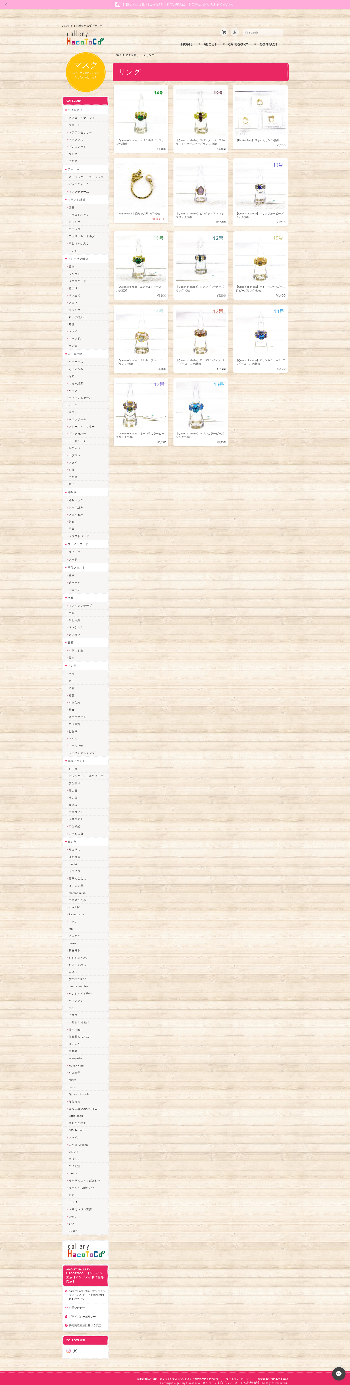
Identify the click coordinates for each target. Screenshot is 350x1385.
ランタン (74, 269)
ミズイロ (74, 866)
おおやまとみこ (79, 953)
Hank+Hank (76, 1061)
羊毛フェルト (76, 563)
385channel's (78, 1125)
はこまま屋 (76, 881)
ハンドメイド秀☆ (80, 989)
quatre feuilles (78, 982)
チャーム (73, 164)
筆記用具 (74, 615)
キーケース (76, 357)
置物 (72, 262)
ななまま (74, 1097)
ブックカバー (77, 429)
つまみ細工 (76, 378)
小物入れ (74, 698)
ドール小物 (76, 741)
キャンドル (76, 334)
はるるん (74, 1039)
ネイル (73, 734)
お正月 (73, 764)
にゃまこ (74, 931)
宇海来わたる (77, 895)
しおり (73, 726)
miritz (72, 1075)
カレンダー (76, 217)
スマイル (74, 1132)
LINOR (73, 1147)
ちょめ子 (74, 1068)
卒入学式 (74, 822)
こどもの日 (76, 829)
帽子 (72, 479)
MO (71, 924)
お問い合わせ (77, 1303)
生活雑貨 (74, 719)
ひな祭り (74, 778)
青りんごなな (77, 874)
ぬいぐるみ (76, 364)
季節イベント (76, 756)
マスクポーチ (77, 414)
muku (72, 938)
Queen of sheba (79, 1089)
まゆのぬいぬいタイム (83, 1104)
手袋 (72, 524)
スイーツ (74, 547)
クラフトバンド (79, 531)
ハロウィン (76, 807)
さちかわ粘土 (77, 1118)
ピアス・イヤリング (82, 113)
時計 (72, 319)
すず (72, 1190)
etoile (72, 1212)
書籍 (71, 638)
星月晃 (73, 1046)
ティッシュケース (80, 393)
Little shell (76, 1111)
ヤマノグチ (76, 996)
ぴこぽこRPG (78, 974)
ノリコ (73, 1010)
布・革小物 (75, 349)
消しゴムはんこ (79, 239)
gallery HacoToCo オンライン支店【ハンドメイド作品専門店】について (87, 1290)
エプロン (74, 450)
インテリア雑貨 (78, 254)
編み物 (72, 487)
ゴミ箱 (73, 341)
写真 (72, 705)
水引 (72, 669)
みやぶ (73, 967)
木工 (72, 676)
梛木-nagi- (76, 1025)
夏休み (73, 800)
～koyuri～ (76, 1053)
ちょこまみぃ (77, 960)
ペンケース (76, 623)
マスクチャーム (79, 187)
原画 (72, 203)
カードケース (77, 436)
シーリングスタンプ (82, 748)
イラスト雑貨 (76, 195)
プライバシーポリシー (82, 1312)
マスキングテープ (80, 601)
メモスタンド (77, 276)
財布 (72, 371)
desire (73, 1082)
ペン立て (74, 291)
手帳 (72, 608)
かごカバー (76, 443)
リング (73, 149)
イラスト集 (76, 646)
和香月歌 (74, 946)
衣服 (72, 465)
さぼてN (74, 1154)
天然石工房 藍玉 (79, 1017)
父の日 (73, 793)
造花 (72, 683)
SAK (72, 1219)
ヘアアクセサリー (80, 127)
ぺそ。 (73, 1003)
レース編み (76, 502)
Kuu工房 (74, 902)
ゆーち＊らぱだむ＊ (82, 1183)
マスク (73, 407)
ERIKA (73, 1197)
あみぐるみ (76, 510)
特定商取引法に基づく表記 (85, 1321)
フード (73, 554)
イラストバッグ (79, 210)
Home (187, 40)
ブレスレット (77, 142)
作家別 (72, 837)
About (210, 40)
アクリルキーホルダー (83, 231)
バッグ (73, 386)
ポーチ (73, 400)
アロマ (73, 298)
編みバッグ (76, 495)
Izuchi (73, 859)
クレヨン (74, 630)
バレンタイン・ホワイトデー (87, 771)
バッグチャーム (79, 179)
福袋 (72, 690)
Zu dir (73, 1226)
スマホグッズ (77, 712)
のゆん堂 (74, 1161)
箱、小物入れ (77, 312)
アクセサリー (133, 50)
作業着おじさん (79, 1032)
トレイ (73, 327)
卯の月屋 (74, 852)
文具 (71, 593)
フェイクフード (78, 539)
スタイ (73, 458)
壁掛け (73, 283)
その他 (73, 156)
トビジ (73, 917)
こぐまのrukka (78, 1140)
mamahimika (77, 888)
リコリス (74, 845)
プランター (76, 305)
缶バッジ (74, 224)
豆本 (72, 653)
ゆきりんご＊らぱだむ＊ (85, 1176)
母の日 (73, 786)
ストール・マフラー (82, 422)
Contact (269, 40)
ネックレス (76, 135)
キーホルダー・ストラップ (86, 172)
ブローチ (74, 120)
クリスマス (76, 814)
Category (238, 40)
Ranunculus (77, 910)
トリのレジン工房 (80, 1204)
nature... (74, 1168)
